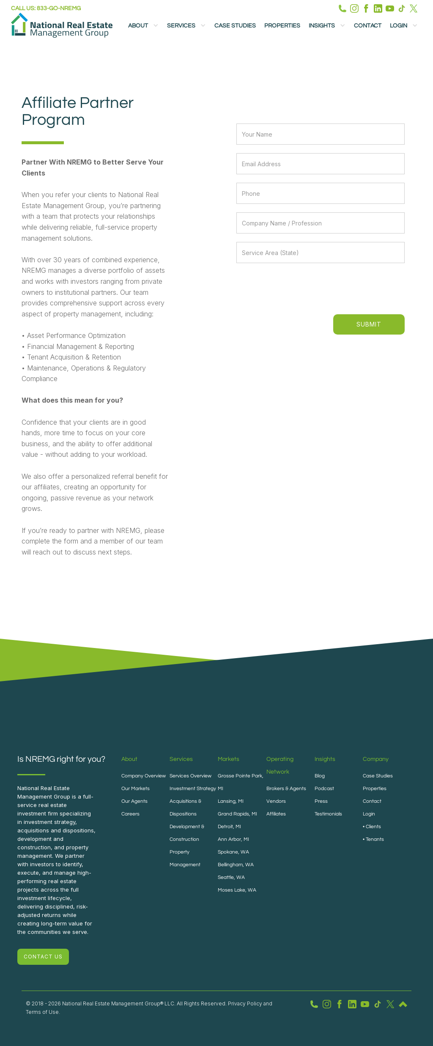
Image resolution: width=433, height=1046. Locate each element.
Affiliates (276, 814)
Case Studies (235, 26)
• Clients (372, 826)
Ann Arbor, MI (233, 839)
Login (369, 814)
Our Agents (134, 801)
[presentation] (341, 288)
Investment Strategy (193, 788)
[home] (61, 25)
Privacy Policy (245, 1003)
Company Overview (143, 776)
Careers (130, 814)
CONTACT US (43, 956)
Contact (367, 26)
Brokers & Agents (286, 788)
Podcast (324, 788)
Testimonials (328, 814)
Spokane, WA (233, 852)
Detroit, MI (229, 826)
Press (321, 801)
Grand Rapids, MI (237, 814)
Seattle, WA (231, 877)
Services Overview (190, 776)
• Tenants (373, 839)
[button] (143, 25)
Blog (320, 776)
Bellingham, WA (236, 865)
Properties (282, 26)
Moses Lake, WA (237, 890)
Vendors (276, 801)
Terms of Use (42, 1012)
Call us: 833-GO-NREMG (46, 8)
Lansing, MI (231, 801)
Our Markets (135, 788)
